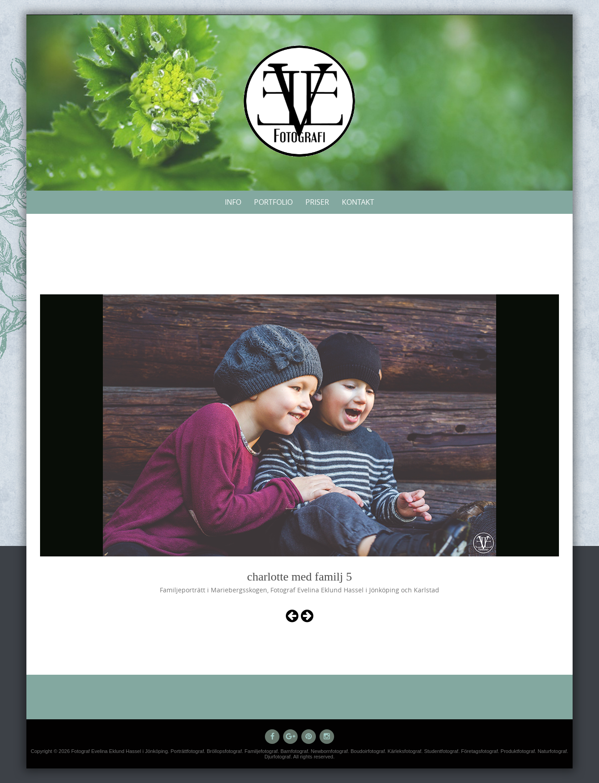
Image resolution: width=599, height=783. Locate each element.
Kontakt (358, 202)
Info (233, 202)
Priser (317, 202)
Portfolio (273, 202)
